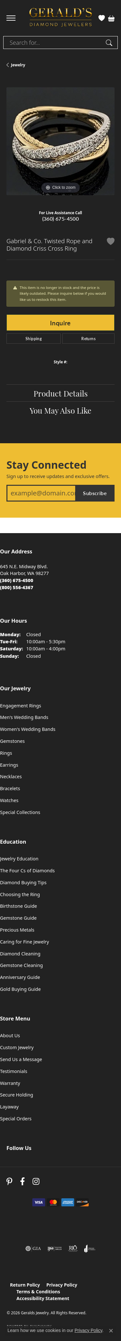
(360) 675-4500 (60, 218)
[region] (60, 141)
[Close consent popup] (111, 1331)
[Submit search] (110, 42)
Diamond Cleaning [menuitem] (20, 954)
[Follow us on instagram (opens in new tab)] (36, 1181)
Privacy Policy (61, 1285)
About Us (10, 1035)
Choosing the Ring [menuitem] (20, 894)
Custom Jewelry (17, 1047)
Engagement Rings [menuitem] (20, 706)
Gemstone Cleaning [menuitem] (21, 965)
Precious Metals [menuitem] (17, 930)
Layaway (9, 1107)
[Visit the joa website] (90, 1248)
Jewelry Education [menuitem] (19, 859)
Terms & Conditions (38, 1291)
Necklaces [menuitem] (11, 776)
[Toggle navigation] (11, 18)
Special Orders (16, 1119)
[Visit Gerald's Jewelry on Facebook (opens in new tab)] (22, 1181)
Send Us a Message (21, 1059)
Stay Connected (46, 465)
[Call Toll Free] (16, 587)
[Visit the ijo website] (54, 1248)
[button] (101, 18)
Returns (88, 338)
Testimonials (13, 1071)
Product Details (61, 393)
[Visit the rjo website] (73, 1248)
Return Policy (25, 1285)
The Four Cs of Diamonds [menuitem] (27, 870)
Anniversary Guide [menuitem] (20, 977)
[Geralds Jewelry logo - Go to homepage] (60, 18)
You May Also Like (60, 410)
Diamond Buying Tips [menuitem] (23, 882)
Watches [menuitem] (9, 800)
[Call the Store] (16, 580)
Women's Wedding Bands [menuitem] (27, 729)
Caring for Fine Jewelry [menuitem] (24, 942)
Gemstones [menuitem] (12, 741)
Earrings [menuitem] (9, 765)
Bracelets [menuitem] (10, 788)
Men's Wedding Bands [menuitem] (24, 717)
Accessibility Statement (42, 1298)
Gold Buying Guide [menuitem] (20, 989)
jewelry (18, 65)
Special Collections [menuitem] (20, 812)
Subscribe (95, 493)
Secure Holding (16, 1095)
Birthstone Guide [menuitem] (18, 906)
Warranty (10, 1083)
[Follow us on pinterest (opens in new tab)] (9, 1181)
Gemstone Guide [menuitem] (18, 918)
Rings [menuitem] (6, 753)
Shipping (33, 338)
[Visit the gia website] (33, 1248)
